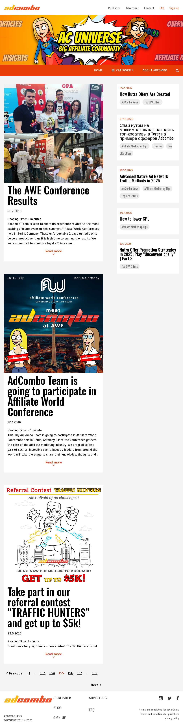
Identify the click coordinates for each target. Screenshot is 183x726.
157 (79, 673)
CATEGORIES (124, 70)
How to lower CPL (134, 218)
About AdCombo (155, 70)
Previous (15, 673)
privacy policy (172, 718)
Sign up (174, 8)
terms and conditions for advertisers (159, 709)
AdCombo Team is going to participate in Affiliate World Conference (52, 395)
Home (98, 70)
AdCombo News (129, 102)
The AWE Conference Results (48, 195)
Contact (149, 8)
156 (70, 673)
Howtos (158, 146)
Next (94, 685)
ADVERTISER (98, 698)
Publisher (114, 8)
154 (52, 673)
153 (42, 673)
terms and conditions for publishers (160, 714)
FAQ (162, 8)
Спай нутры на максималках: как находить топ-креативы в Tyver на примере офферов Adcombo (147, 131)
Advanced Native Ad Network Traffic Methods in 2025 (144, 178)
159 (94, 673)
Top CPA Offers (152, 102)
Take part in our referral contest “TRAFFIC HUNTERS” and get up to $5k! (49, 606)
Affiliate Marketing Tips (134, 146)
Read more (53, 252)
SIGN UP (59, 718)
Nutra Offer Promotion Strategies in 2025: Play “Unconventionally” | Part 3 (148, 253)
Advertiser (132, 8)
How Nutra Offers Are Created (145, 94)
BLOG (57, 708)
